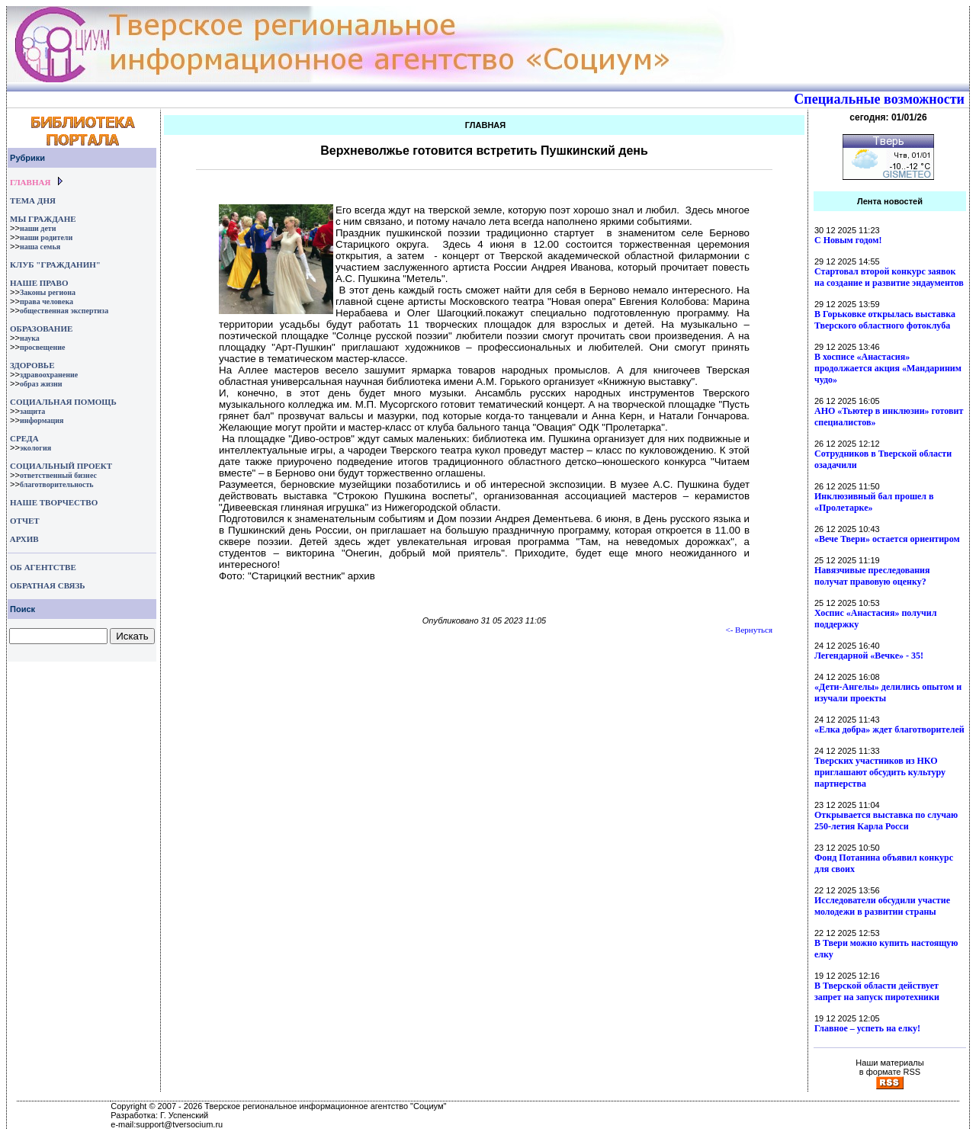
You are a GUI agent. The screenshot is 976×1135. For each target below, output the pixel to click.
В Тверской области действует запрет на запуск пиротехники (876, 991)
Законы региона (47, 292)
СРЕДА (24, 438)
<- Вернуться (749, 629)
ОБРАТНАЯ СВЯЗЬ (47, 585)
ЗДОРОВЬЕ (32, 365)
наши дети (38, 228)
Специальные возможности (879, 99)
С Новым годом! (848, 240)
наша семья (40, 246)
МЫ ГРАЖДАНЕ (42, 218)
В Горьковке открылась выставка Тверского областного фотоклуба (884, 320)
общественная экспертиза (64, 310)
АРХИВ (23, 538)
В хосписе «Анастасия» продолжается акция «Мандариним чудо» (888, 368)
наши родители (46, 237)
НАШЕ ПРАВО (39, 282)
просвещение (42, 347)
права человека (46, 301)
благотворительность (57, 484)
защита (32, 411)
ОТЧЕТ (25, 520)
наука (30, 338)
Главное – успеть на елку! (867, 1028)
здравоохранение (49, 374)
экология (35, 448)
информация (42, 420)
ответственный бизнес (58, 475)
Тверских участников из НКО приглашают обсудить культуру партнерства (880, 772)
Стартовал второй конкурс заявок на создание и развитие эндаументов (889, 277)
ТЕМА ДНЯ (33, 200)
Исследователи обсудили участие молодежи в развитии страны (882, 906)
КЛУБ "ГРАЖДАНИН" (55, 264)
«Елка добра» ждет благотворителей (889, 729)
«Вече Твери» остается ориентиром (887, 539)
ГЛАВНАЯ (30, 182)
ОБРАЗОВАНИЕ (41, 328)
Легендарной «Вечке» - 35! (868, 655)
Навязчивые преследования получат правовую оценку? (871, 576)
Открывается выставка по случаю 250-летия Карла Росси (886, 821)
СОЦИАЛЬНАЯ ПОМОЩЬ (63, 401)
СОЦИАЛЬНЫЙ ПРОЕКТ (61, 465)
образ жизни (41, 384)
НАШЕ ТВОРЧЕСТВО (54, 502)
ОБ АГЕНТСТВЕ (43, 567)
